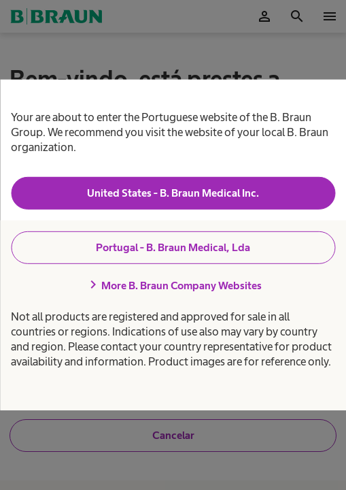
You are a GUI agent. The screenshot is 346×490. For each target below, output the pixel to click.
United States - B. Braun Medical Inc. (173, 193)
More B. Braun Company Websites (173, 285)
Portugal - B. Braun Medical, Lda (173, 247)
